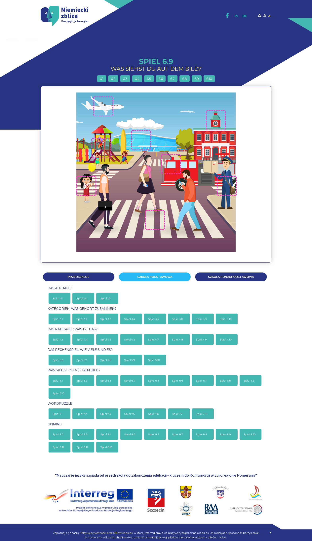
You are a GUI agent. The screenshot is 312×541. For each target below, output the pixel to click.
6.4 (137, 79)
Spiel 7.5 (129, 413)
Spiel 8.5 (129, 434)
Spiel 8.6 (153, 434)
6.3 (125, 79)
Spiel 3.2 (81, 319)
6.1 (101, 79)
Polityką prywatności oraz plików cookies (106, 532)
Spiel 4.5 (105, 339)
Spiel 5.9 (129, 360)
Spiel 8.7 (177, 434)
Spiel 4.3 (58, 339)
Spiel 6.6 (177, 380)
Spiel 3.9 (201, 319)
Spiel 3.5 (153, 319)
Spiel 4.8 (177, 339)
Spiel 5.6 (58, 360)
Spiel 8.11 (58, 447)
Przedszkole (78, 277)
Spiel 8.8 (201, 434)
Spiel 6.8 (225, 380)
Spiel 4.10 (226, 339)
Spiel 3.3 (105, 319)
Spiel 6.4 (129, 380)
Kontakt (251, 40)
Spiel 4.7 (153, 339)
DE (245, 16)
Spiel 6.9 (249, 380)
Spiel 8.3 (82, 434)
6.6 (161, 79)
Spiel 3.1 (58, 319)
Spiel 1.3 (58, 298)
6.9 (196, 79)
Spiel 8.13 (106, 447)
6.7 (172, 79)
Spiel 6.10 (58, 393)
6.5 (149, 79)
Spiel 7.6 (153, 413)
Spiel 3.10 (226, 319)
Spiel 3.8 (177, 319)
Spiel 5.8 (105, 360)
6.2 (113, 79)
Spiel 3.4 (129, 319)
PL (237, 16)
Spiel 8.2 (58, 434)
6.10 (209, 79)
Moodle (232, 40)
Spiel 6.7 (201, 380)
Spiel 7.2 (81, 413)
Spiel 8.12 (82, 447)
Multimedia (209, 40)
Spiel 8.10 (250, 434)
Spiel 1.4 (81, 298)
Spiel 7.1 (57, 413)
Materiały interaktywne (175, 40)
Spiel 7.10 (201, 413)
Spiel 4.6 (129, 339)
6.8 (184, 79)
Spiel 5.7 (81, 360)
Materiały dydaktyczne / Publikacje (124, 40)
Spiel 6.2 (81, 380)
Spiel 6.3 (105, 380)
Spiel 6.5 (153, 380)
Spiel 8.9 (225, 434)
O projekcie (80, 40)
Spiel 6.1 (58, 380)
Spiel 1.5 (105, 298)
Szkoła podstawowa (154, 277)
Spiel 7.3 (105, 413)
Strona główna (52, 40)
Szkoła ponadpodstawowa (231, 277)
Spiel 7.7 (177, 413)
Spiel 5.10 (154, 360)
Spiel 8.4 (105, 434)
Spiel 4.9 (201, 339)
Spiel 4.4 (81, 339)
